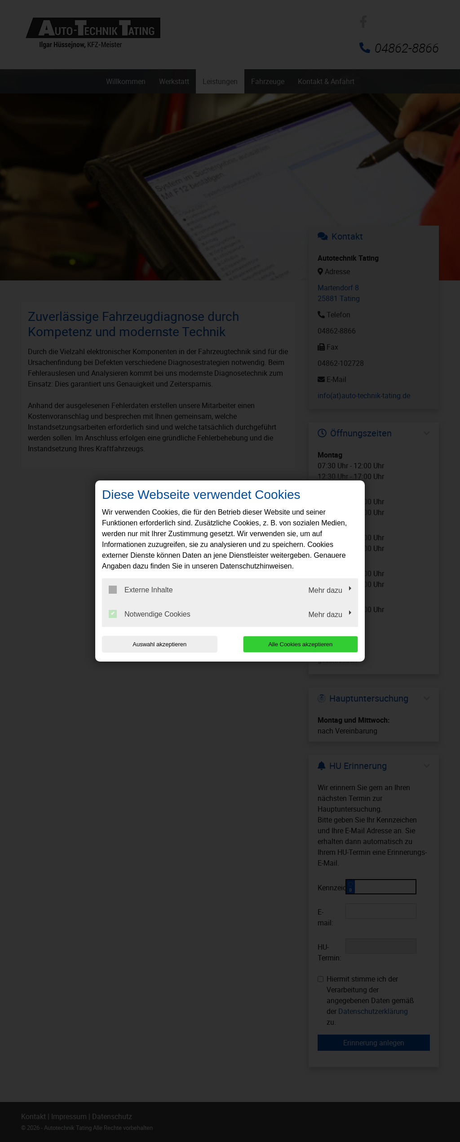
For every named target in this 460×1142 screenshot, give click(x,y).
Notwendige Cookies (149, 614)
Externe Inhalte (141, 590)
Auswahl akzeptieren (159, 644)
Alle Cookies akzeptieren (300, 644)
